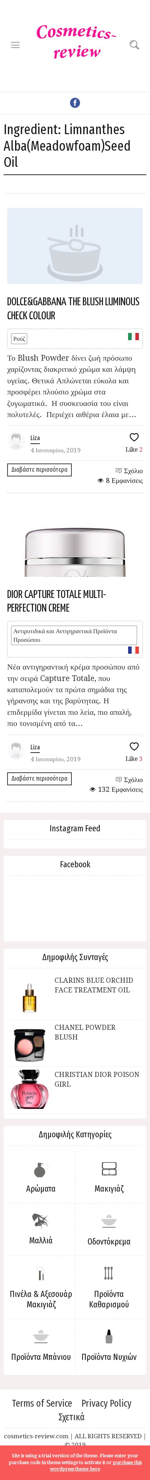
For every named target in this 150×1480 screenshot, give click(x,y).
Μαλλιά (41, 1240)
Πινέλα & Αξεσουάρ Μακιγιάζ (41, 1299)
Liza (35, 438)
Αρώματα (41, 1189)
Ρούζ (19, 338)
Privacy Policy (106, 1403)
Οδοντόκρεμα (109, 1242)
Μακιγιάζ (108, 1189)
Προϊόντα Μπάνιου (41, 1357)
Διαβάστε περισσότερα (39, 470)
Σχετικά (71, 1417)
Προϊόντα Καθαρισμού (109, 1299)
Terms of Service (42, 1403)
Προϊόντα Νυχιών (109, 1357)
